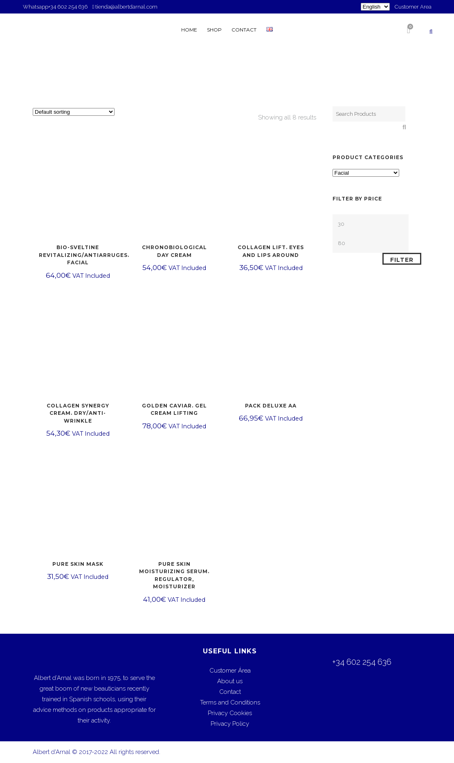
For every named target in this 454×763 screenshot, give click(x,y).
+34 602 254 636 (68, 7)
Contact (230, 691)
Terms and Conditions (230, 702)
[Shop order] (74, 112)
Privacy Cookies (230, 713)
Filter (402, 259)
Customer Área (230, 670)
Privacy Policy (230, 723)
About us (230, 681)
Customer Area (413, 7)
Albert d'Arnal (51, 752)
